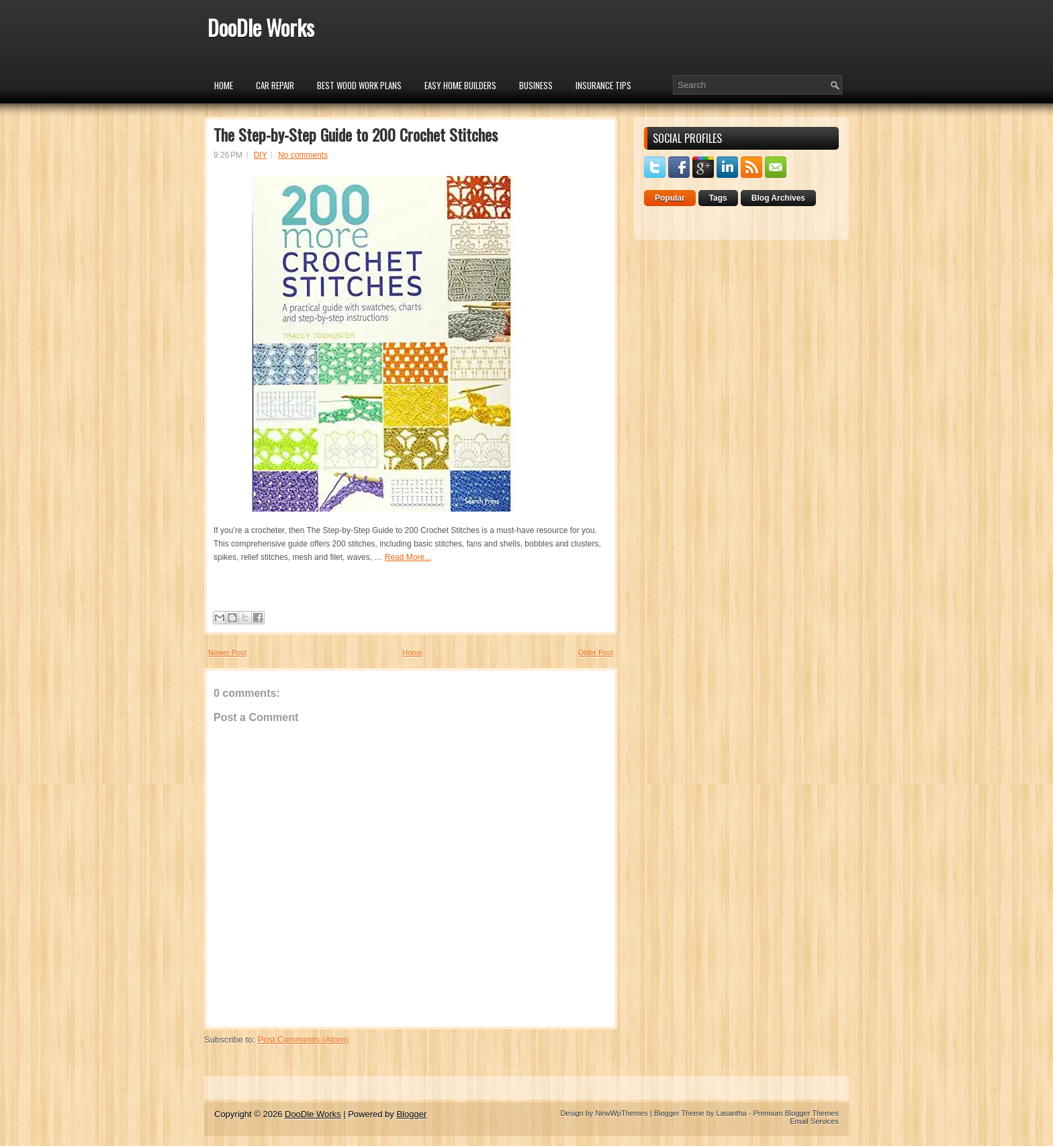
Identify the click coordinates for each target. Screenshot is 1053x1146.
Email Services (814, 1121)
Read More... (408, 557)
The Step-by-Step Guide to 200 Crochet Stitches (356, 134)
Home (223, 85)
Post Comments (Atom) (303, 1040)
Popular (670, 198)
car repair (275, 85)
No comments (303, 155)
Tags (718, 198)
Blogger (411, 1114)
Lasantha (731, 1113)
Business (536, 85)
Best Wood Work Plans (359, 85)
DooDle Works (261, 27)
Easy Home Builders (460, 85)
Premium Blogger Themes (796, 1113)
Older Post (595, 653)
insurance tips (603, 85)
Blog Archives (778, 198)
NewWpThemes (621, 1113)
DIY (260, 155)
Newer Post (227, 653)
